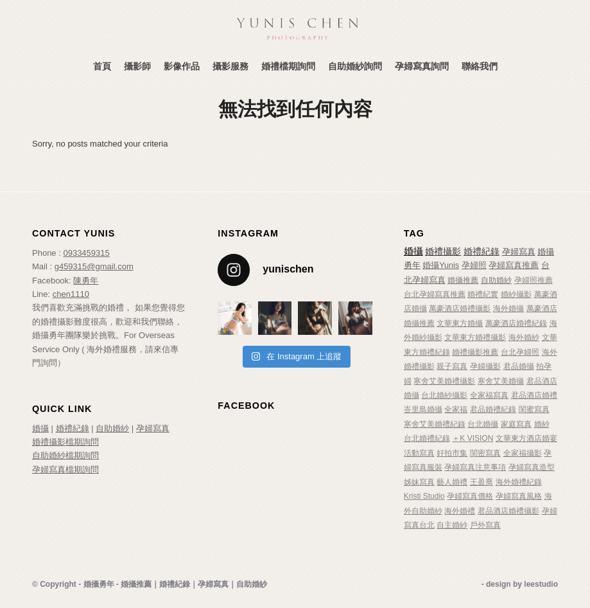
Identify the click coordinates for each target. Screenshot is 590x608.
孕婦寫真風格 (519, 496)
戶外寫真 (485, 525)
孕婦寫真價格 (470, 496)
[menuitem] (102, 66)
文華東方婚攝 (460, 323)
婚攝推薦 (462, 280)
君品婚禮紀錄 (493, 409)
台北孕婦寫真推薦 (434, 294)
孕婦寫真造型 (531, 467)
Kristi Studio (424, 496)
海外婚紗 (523, 337)
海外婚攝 (508, 308)
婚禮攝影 (443, 251)
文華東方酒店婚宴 (526, 438)
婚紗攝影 (516, 294)
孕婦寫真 (152, 428)
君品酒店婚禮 (534, 395)
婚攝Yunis (440, 265)
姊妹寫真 (419, 482)
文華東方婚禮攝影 (475, 337)
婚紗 (542, 424)
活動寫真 (419, 453)
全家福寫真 (489, 395)
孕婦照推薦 (533, 280)
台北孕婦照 (520, 352)
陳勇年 (85, 280)
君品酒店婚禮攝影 (508, 510)
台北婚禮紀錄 (427, 438)
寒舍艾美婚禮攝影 (444, 381)
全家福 (455, 409)
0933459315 (86, 253)
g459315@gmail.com (94, 266)
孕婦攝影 (485, 366)
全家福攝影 (522, 453)
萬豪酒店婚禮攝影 (459, 308)
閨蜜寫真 (534, 409)
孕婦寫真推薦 (514, 265)
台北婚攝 (482, 424)
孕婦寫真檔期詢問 (65, 469)
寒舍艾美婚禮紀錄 (434, 424)
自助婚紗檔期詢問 (65, 455)
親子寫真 (452, 366)
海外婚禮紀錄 (519, 482)
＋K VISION (472, 438)
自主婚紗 (452, 525)
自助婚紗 (112, 428)
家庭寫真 (516, 424)
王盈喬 (481, 482)
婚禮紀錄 (72, 428)
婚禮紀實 (482, 294)
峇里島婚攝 (423, 409)
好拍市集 (452, 453)
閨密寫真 (485, 453)
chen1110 (71, 294)
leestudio (541, 584)
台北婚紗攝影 (444, 395)
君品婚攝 (518, 366)
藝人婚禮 (452, 482)
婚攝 (40, 428)
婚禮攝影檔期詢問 (65, 442)
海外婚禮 (459, 510)
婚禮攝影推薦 (475, 352)
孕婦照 (474, 265)
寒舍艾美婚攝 (501, 381)
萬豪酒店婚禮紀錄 (516, 323)
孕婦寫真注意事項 (475, 467)
